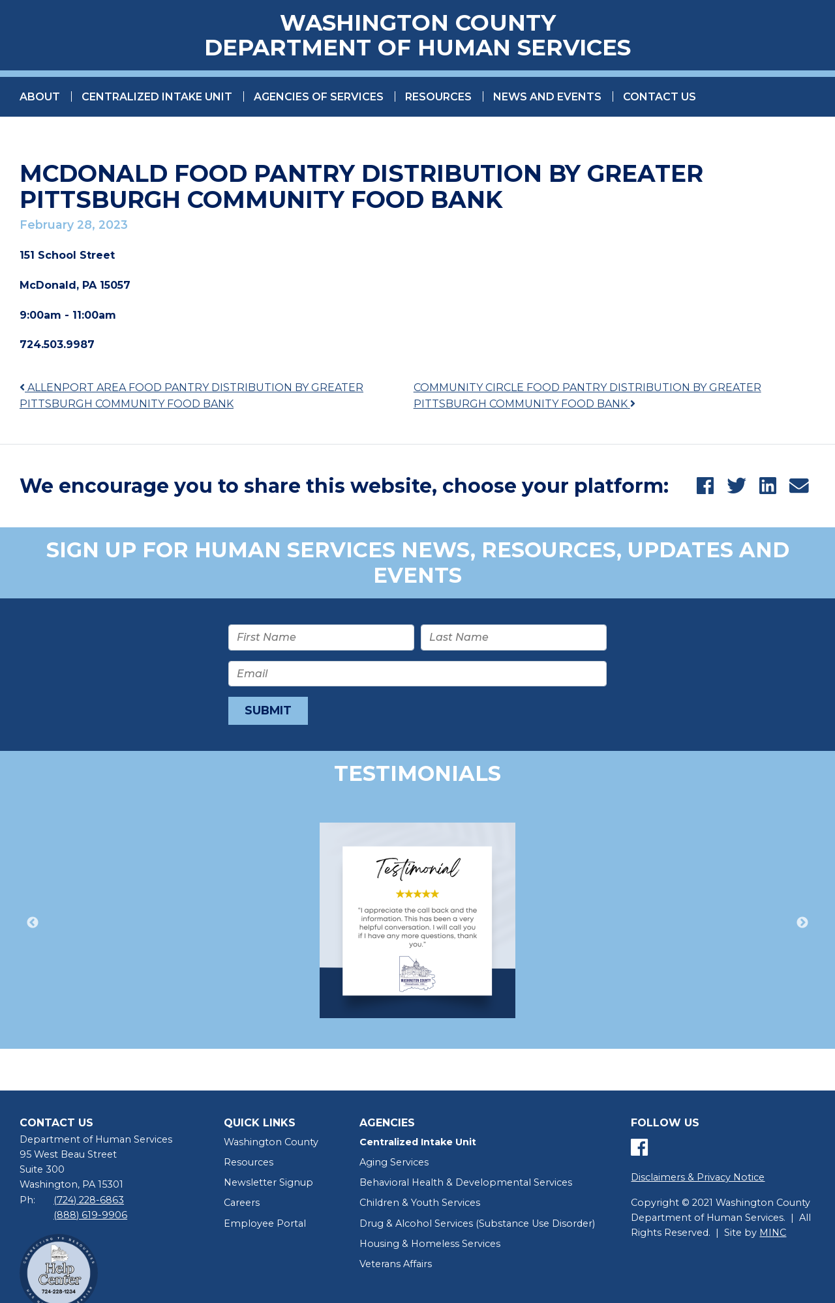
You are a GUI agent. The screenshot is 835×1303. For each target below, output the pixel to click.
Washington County (271, 1144)
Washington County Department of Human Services (417, 37)
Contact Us (659, 99)
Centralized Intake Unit (157, 99)
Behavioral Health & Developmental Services (465, 1185)
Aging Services (394, 1165)
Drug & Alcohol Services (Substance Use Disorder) (477, 1225)
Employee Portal (265, 1225)
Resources (438, 99)
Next (802, 924)
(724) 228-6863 (88, 1202)
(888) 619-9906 (90, 1217)
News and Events (547, 99)
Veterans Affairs (395, 1266)
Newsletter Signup (268, 1185)
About (40, 99)
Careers (242, 1205)
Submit (268, 713)
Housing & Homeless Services (429, 1246)
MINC (772, 1235)
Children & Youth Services (419, 1205)
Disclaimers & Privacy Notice (698, 1180)
